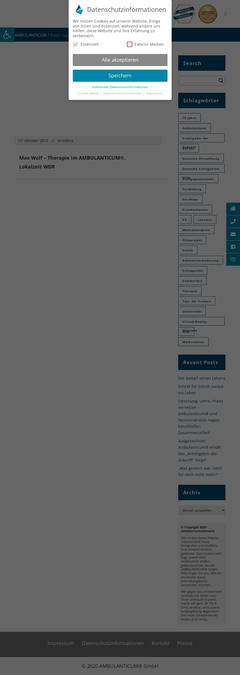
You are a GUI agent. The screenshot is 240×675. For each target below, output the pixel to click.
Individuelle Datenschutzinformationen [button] (120, 87)
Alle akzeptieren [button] (120, 59)
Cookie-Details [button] (89, 93)
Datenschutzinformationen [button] (123, 93)
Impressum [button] (154, 93)
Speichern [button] (120, 75)
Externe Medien (145, 44)
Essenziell (86, 44)
